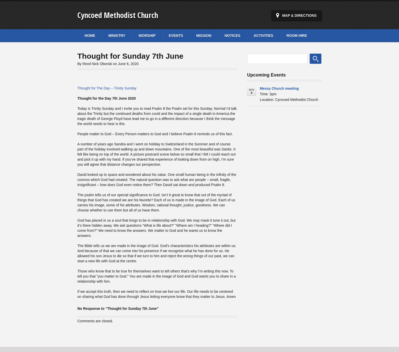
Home (89, 36)
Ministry (116, 36)
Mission (203, 36)
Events (176, 36)
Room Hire (297, 36)
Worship (146, 36)
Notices (232, 36)
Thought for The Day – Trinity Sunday (106, 88)
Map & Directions (299, 15)
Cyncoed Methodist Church (117, 15)
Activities (263, 36)
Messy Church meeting (279, 88)
